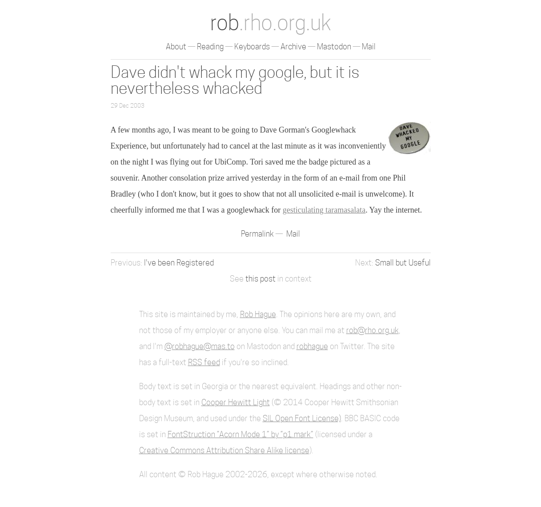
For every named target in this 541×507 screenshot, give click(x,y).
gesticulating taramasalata (324, 209)
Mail (369, 46)
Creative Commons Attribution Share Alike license (224, 450)
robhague (312, 346)
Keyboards (252, 46)
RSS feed (204, 362)
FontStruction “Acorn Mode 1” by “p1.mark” (240, 434)
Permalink (258, 233)
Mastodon (334, 46)
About (176, 46)
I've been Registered (179, 262)
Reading (210, 46)
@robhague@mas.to (199, 346)
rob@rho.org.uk (372, 330)
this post (260, 278)
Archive (293, 46)
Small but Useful (403, 262)
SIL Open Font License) (302, 418)
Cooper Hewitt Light (235, 402)
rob (270, 22)
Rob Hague (258, 314)
